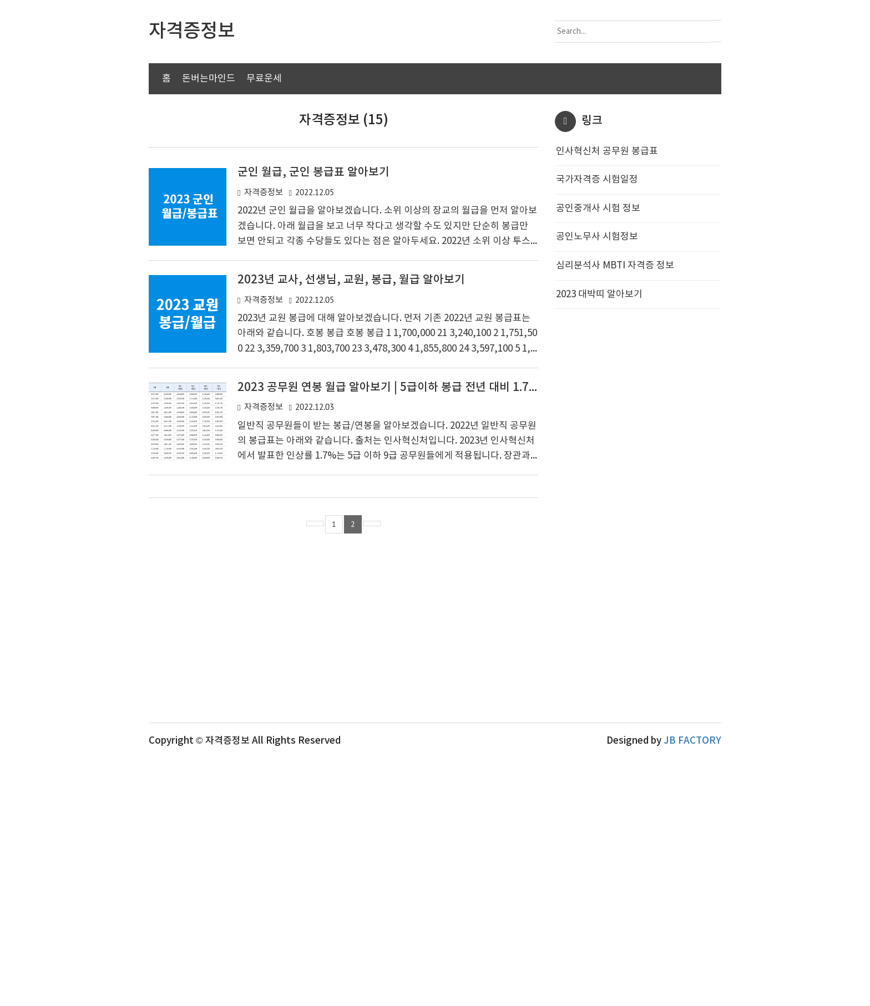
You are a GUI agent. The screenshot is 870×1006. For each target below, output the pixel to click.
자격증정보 (263, 364)
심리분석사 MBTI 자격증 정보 (615, 437)
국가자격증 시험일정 (597, 351)
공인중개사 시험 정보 (598, 380)
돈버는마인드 (208, 78)
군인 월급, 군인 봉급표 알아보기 (313, 344)
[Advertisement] (435, 188)
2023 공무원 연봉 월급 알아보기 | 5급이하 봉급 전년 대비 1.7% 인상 (400, 559)
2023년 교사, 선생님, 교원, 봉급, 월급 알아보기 (351, 452)
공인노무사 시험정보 (597, 408)
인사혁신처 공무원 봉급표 (607, 323)
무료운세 (264, 78)
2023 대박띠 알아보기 (599, 466)
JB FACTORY (692, 987)
